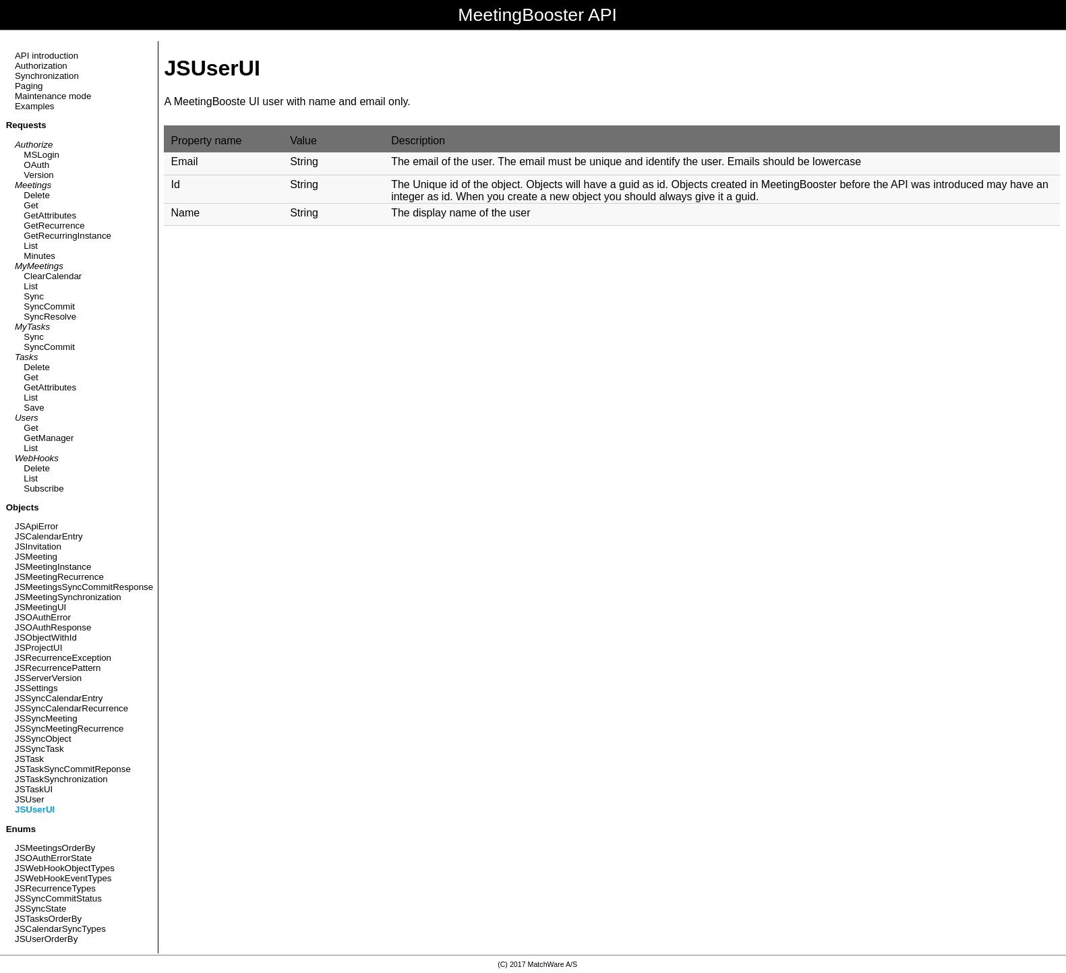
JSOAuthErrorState (53, 858)
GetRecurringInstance (67, 236)
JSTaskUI (34, 789)
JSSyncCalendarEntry (58, 698)
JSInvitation (38, 546)
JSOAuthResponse (53, 627)
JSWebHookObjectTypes (65, 868)
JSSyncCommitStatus (58, 898)
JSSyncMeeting (46, 718)
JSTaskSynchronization (61, 779)
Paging (29, 86)
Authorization (41, 66)
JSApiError (36, 526)
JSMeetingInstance (53, 567)
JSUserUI (35, 809)
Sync (34, 296)
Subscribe (43, 488)
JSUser (30, 799)
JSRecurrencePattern (57, 668)
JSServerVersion (48, 678)
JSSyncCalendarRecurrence (71, 708)
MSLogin (41, 155)
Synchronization (47, 76)
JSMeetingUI (40, 607)
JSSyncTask (39, 749)
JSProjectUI (38, 648)
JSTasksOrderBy (48, 919)
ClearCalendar (53, 276)
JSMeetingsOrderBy (55, 848)
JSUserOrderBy (46, 939)
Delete (37, 195)
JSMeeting (36, 557)
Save (34, 408)
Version (38, 175)
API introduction (46, 56)
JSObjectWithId (46, 637)
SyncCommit (49, 306)
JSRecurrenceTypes (55, 888)
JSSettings (36, 688)
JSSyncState (40, 909)
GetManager (48, 438)
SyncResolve (50, 317)
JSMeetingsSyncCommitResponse (84, 587)
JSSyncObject (43, 739)
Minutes (39, 256)
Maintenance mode (53, 96)
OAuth (36, 165)
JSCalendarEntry (49, 536)
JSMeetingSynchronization (68, 597)
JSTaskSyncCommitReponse (73, 769)
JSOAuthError (43, 617)
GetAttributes (50, 215)
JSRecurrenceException (63, 658)
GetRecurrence (54, 225)
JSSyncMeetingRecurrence (69, 729)
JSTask (29, 759)
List (31, 246)
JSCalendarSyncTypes (60, 929)
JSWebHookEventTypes (63, 878)
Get (31, 205)
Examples (35, 106)
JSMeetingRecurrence (59, 577)
